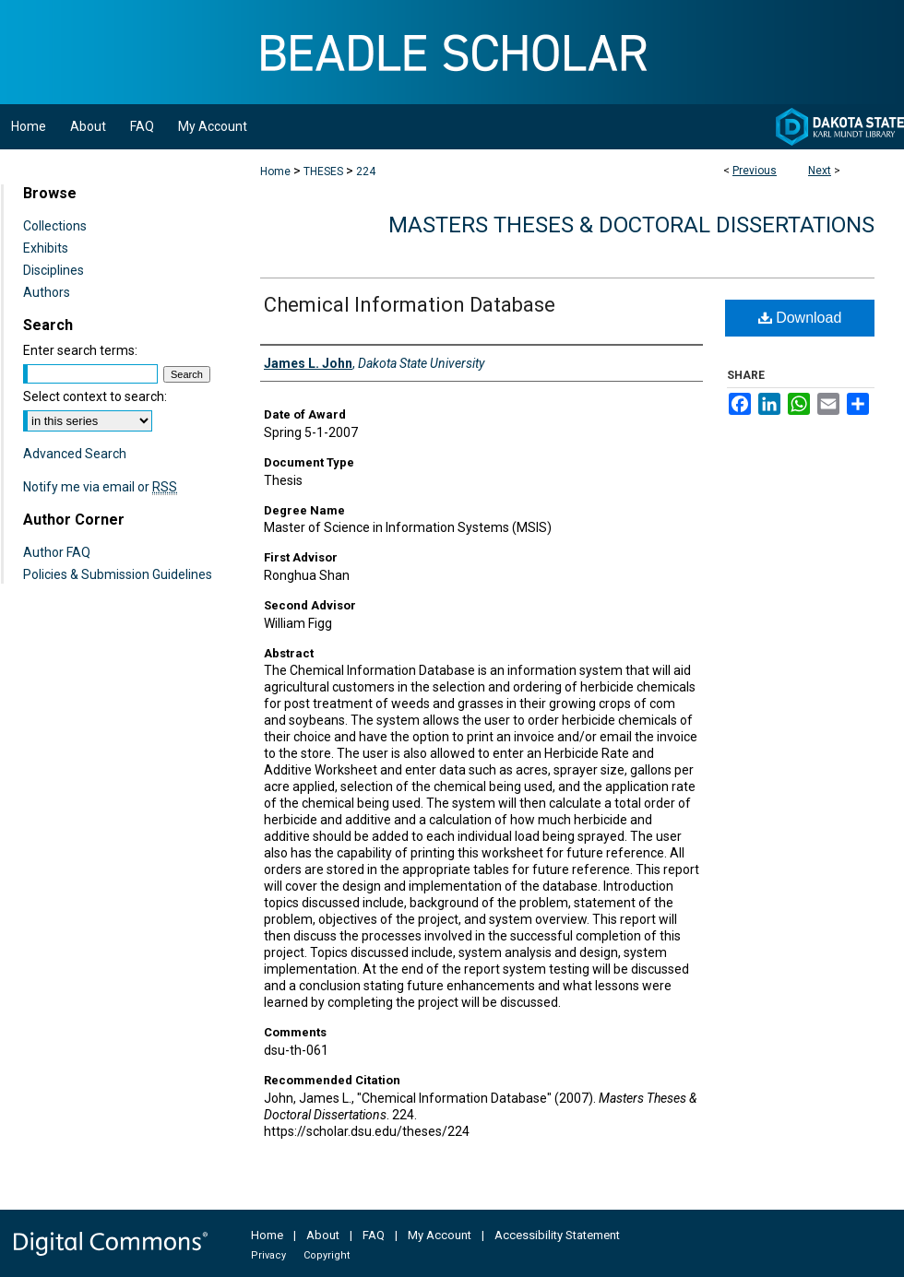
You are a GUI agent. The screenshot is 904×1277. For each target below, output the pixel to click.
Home (275, 171)
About (322, 1235)
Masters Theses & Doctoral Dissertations (631, 225)
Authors (46, 292)
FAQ (374, 1235)
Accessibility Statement (557, 1235)
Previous (754, 170)
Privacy (268, 1255)
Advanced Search (74, 453)
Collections (55, 226)
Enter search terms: (80, 350)
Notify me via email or (100, 486)
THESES (323, 171)
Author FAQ (56, 552)
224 (365, 171)
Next (819, 170)
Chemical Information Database (409, 304)
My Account (439, 1235)
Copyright (326, 1255)
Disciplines (53, 270)
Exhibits (45, 248)
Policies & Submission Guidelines (117, 574)
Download (800, 317)
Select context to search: (95, 396)
